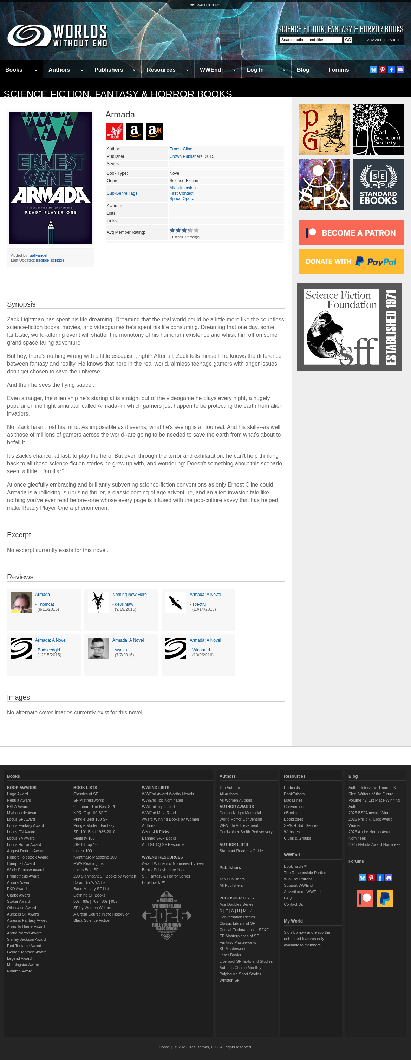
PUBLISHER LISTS (237, 898)
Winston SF (230, 980)
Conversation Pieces (237, 917)
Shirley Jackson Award (26, 939)
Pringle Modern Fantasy (94, 825)
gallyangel (38, 255)
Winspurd (201, 650)
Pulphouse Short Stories (240, 974)
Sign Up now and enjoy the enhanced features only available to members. (307, 938)
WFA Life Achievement (239, 825)
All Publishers (231, 885)
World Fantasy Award (25, 870)
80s (105, 901)
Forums (338, 70)
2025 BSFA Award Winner (370, 813)
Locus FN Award (21, 832)
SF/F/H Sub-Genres (301, 825)
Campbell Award (21, 863)
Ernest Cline (180, 149)
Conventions (294, 806)
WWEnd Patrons (298, 879)
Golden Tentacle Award (27, 952)
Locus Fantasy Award (25, 825)
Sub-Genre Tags (122, 193)
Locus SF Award (21, 819)
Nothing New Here (129, 594)
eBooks (290, 813)
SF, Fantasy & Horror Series (166, 876)
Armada (42, 594)
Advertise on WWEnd (302, 891)
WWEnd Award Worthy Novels (168, 794)
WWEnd (210, 70)
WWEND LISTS (155, 787)
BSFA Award (17, 806)
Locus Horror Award (24, 844)
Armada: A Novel (205, 594)
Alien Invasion (182, 188)
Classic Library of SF (237, 923)
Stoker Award (18, 901)
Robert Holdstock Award (27, 857)
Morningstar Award (23, 965)
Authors (59, 70)
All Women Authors (236, 800)
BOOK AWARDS (22, 787)
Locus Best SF (86, 870)
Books (13, 70)
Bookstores (293, 819)
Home (164, 1047)
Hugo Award (17, 794)
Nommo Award (19, 971)
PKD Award (17, 889)
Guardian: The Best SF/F (94, 806)
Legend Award (19, 958)
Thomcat (46, 604)
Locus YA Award (21, 838)
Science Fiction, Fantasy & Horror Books (118, 94)
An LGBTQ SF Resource (163, 844)
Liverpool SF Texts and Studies (246, 961)
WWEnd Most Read (159, 813)
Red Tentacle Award (24, 946)
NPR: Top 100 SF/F (90, 813)
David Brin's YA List (90, 882)
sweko (121, 650)
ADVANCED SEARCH (383, 40)
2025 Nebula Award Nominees (374, 844)
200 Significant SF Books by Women (104, 876)
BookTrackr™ (153, 882)
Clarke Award (18, 895)
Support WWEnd (298, 885)
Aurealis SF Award (23, 914)
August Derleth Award (25, 851)
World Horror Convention (241, 819)
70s (95, 901)
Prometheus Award (23, 876)
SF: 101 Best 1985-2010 (94, 832)
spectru (199, 604)
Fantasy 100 (84, 838)
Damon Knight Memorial (240, 813)
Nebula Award (19, 800)
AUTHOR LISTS (234, 844)
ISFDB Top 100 (86, 844)
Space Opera (181, 198)
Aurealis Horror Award (26, 927)
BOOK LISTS (85, 787)
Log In (255, 70)
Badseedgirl (49, 650)
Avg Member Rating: (126, 232)
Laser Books (230, 955)
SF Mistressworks (88, 800)
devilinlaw (124, 604)
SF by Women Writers (92, 908)
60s (86, 901)
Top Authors (230, 787)
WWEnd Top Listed (158, 806)
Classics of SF (85, 794)
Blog (303, 70)
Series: (113, 163)
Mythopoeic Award (23, 813)
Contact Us (293, 904)
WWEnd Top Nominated (162, 800)
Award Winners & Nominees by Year (173, 863)
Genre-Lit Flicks (155, 832)
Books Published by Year (163, 870)
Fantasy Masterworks (238, 942)
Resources (161, 70)
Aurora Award (18, 882)
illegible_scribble (50, 260)
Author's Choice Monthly (240, 967)
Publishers (108, 70)
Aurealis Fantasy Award (27, 920)
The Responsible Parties (305, 873)
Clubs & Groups (297, 838)
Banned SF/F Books (159, 838)
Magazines (293, 800)
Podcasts (292, 787)
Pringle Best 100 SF (90, 819)
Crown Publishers (185, 156)
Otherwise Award (21, 908)
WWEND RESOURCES (162, 857)
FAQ (288, 898)
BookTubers (294, 794)
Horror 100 (82, 851)
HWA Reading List (89, 863)
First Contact (181, 193)
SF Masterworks (233, 948)
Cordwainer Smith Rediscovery (246, 832)
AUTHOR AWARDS (237, 806)
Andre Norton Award (24, 933)
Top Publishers (232, 879)
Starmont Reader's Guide (241, 851)
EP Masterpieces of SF (239, 936)
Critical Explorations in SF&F (244, 929)
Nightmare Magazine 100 (95, 857)
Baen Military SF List (91, 889)
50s (76, 901)
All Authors (229, 794)
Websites (292, 832)
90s (114, 901)
